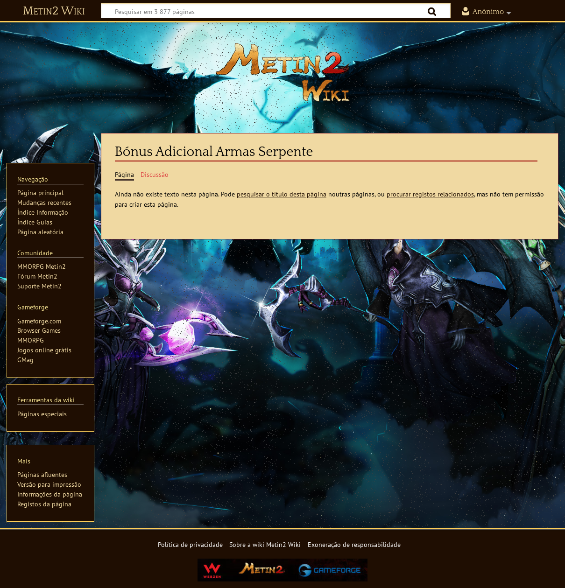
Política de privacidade (190, 544)
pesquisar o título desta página (281, 193)
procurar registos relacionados (430, 193)
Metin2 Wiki (54, 11)
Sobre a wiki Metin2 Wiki (265, 544)
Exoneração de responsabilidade (354, 544)
